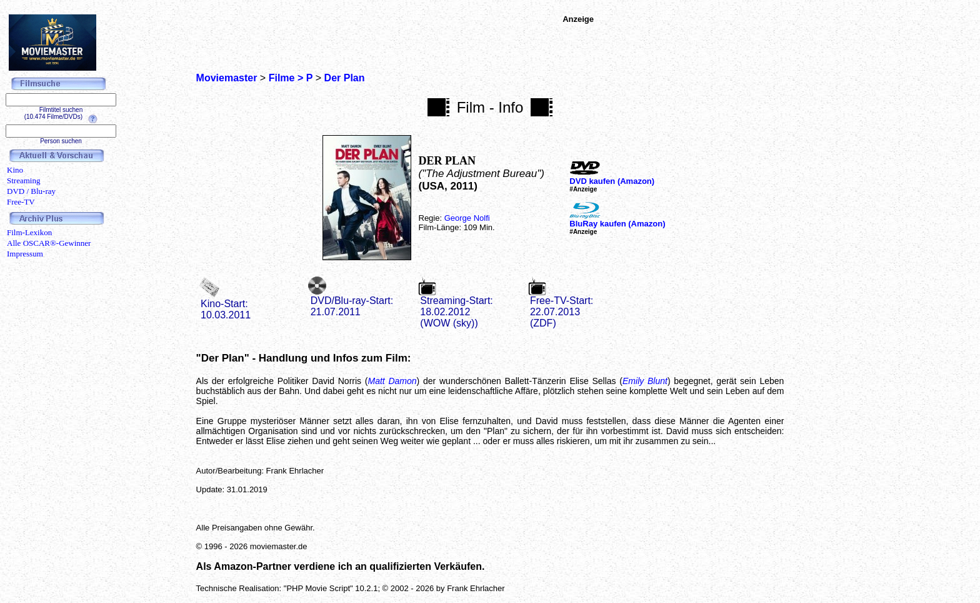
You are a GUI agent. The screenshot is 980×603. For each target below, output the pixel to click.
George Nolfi (467, 218)
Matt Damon (392, 381)
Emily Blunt (645, 381)
